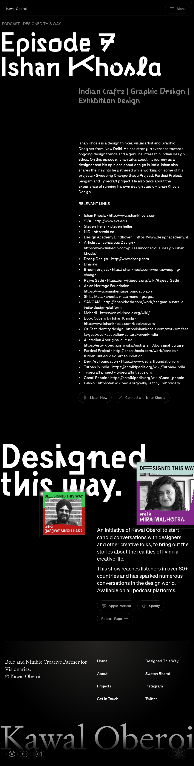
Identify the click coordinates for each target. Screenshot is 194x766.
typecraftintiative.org (134, 372)
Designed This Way (162, 666)
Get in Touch (107, 704)
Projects (104, 692)
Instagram (154, 692)
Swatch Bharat (157, 679)
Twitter (151, 704)
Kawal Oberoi (16, 8)
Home (102, 666)
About (102, 679)
